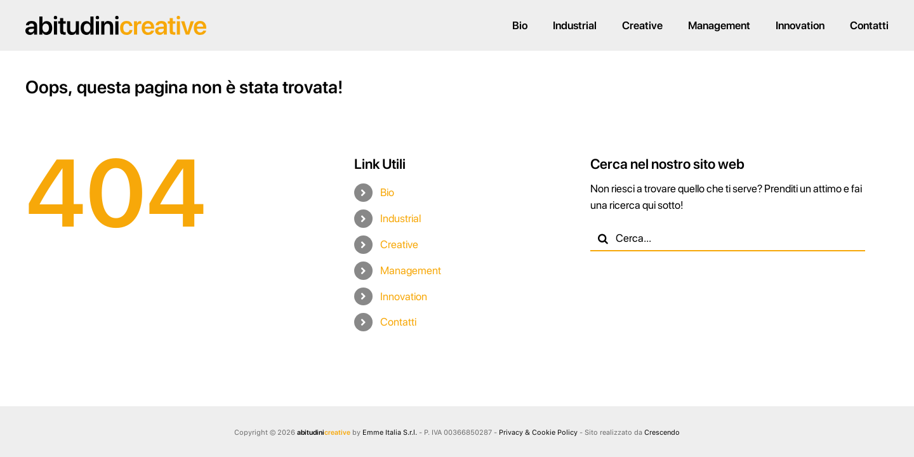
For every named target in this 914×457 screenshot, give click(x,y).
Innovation (403, 296)
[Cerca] (603, 238)
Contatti (398, 321)
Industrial (400, 218)
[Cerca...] (727, 238)
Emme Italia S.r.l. (389, 432)
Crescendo (662, 432)
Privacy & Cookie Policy (538, 432)
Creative (399, 244)
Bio (387, 192)
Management (410, 270)
